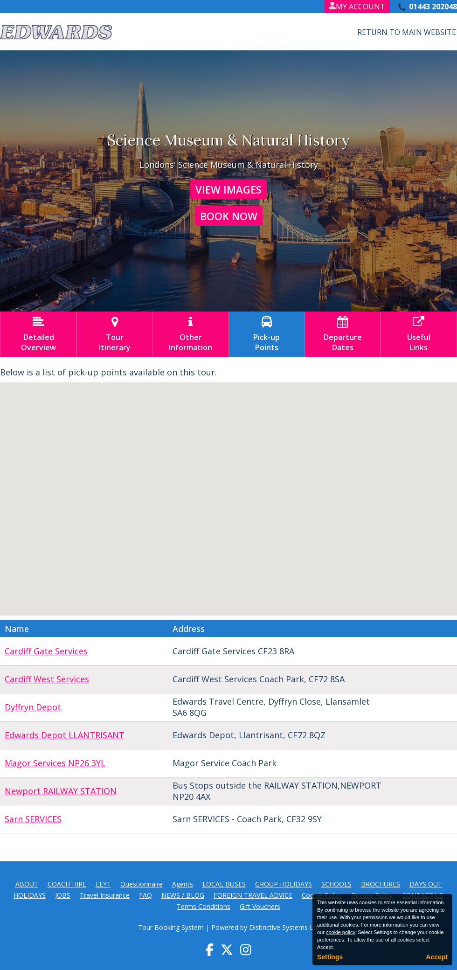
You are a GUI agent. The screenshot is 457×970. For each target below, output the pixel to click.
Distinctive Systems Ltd (284, 927)
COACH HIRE (67, 884)
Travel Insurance (105, 895)
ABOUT (26, 884)
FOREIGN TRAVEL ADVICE (253, 895)
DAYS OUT (425, 884)
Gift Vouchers (260, 906)
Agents (182, 884)
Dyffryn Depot (33, 707)
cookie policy (340, 932)
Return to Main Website (406, 32)
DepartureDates (343, 334)
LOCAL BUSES (224, 884)
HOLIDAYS (30, 895)
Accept (437, 957)
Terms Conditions (203, 906)
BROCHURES (380, 884)
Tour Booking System (171, 927)
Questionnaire (141, 884)
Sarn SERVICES (33, 818)
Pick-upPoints (267, 334)
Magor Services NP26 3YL (55, 763)
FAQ (145, 895)
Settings (330, 957)
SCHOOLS (336, 884)
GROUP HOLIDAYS (283, 884)
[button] (312, 516)
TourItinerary (114, 334)
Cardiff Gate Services (46, 651)
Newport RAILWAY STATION (61, 791)
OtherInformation (190, 334)
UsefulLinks (419, 334)
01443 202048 (433, 6)
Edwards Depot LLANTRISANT (65, 735)
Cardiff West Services (47, 679)
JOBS (62, 895)
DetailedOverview (38, 334)
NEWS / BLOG (182, 895)
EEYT (103, 884)
